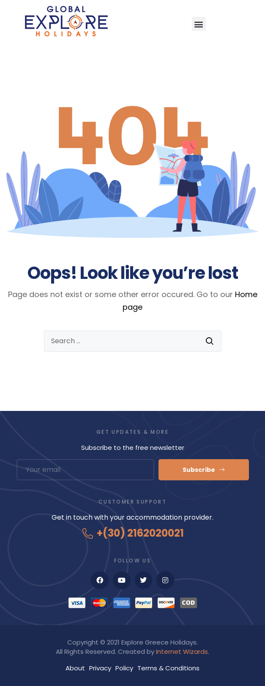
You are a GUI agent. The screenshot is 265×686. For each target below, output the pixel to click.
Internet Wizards (182, 651)
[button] (199, 24)
